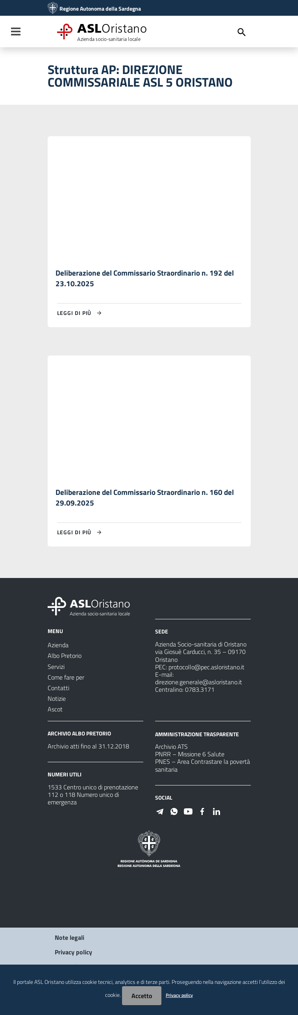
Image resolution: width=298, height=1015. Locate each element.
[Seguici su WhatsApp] (174, 812)
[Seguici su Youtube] (188, 812)
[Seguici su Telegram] (160, 812)
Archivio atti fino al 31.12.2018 (88, 747)
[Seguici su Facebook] (202, 812)
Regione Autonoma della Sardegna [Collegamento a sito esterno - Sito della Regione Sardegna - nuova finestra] (100, 8)
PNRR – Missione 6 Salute (189, 756)
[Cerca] (241, 32)
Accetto (141, 995)
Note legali (69, 939)
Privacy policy (73, 953)
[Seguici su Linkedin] (216, 812)
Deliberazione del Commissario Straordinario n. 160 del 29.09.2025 (147, 499)
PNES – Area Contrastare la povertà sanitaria (202, 767)
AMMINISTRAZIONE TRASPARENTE (197, 735)
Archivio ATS (171, 748)
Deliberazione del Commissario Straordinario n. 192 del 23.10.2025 (147, 278)
